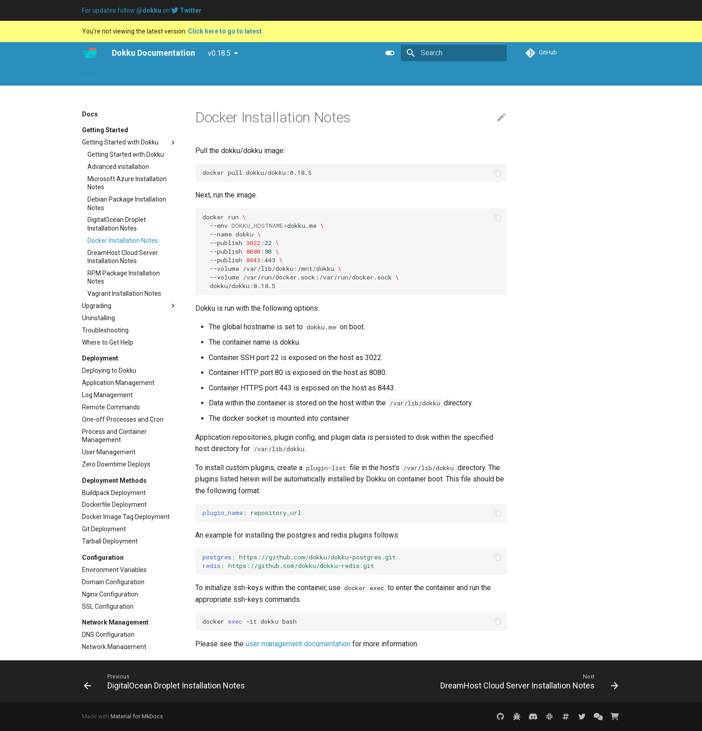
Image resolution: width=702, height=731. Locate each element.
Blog (136, 75)
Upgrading (129, 306)
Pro (113, 75)
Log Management (107, 395)
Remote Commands (111, 407)
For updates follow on (142, 10)
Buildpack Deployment (114, 492)
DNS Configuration (108, 634)
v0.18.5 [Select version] (219, 53)
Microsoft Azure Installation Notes (127, 183)
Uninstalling (98, 318)
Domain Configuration (113, 582)
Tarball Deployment (110, 541)
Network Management (114, 646)
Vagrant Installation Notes (124, 293)
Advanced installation (118, 166)
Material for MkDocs (137, 716)
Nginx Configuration (110, 594)
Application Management (118, 382)
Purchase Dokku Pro (219, 75)
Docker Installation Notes (122, 240)
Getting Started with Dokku (129, 143)
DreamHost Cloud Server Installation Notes (122, 257)
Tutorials (166, 75)
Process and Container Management (114, 435)
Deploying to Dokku (109, 370)
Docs (89, 75)
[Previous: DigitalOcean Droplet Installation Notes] (166, 681)
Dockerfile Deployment (114, 504)
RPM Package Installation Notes (123, 277)
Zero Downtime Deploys (116, 464)
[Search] (454, 53)
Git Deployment (104, 529)
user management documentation (298, 644)
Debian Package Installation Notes (126, 203)
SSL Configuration (108, 606)
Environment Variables (114, 569)
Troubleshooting (105, 330)
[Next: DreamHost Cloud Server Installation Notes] (527, 681)
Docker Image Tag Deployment (126, 516)
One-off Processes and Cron (122, 419)
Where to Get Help (107, 342)
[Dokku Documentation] (89, 53)
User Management (108, 452)
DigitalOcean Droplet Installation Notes (116, 223)
